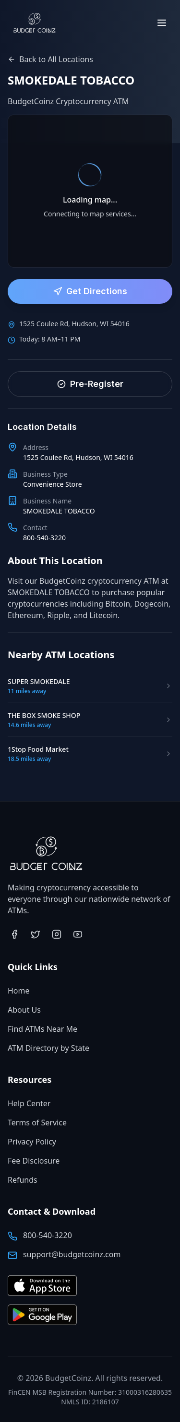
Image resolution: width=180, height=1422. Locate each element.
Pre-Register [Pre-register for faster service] (90, 384)
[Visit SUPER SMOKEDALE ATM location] (90, 686)
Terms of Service (37, 1122)
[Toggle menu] (161, 22)
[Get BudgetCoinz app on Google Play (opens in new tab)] (42, 1315)
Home (19, 990)
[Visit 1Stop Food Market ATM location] (90, 753)
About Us (24, 1010)
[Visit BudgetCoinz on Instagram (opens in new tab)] (56, 934)
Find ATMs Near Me (42, 1029)
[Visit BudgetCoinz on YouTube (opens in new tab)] (77, 934)
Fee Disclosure (34, 1160)
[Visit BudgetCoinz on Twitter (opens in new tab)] (35, 934)
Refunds (22, 1180)
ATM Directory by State (48, 1048)
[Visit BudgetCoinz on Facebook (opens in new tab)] (14, 934)
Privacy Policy (32, 1141)
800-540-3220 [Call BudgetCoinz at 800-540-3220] (47, 1235)
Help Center (29, 1103)
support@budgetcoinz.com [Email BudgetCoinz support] (71, 1254)
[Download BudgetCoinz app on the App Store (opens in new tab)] (42, 1286)
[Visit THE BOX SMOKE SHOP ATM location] (90, 720)
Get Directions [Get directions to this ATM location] (90, 291)
